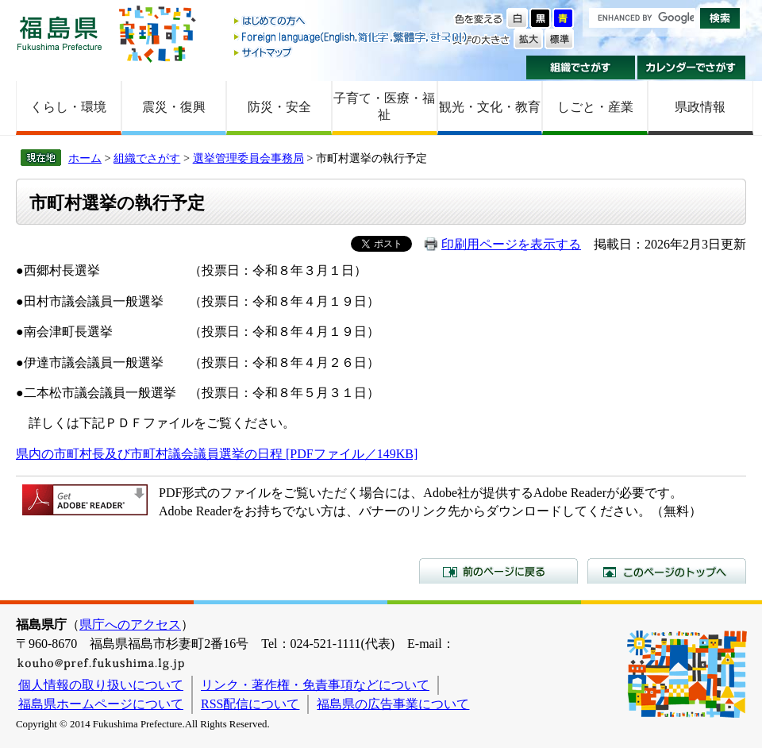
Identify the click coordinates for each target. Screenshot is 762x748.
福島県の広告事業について (393, 704)
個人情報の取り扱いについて (100, 685)
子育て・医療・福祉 (384, 106)
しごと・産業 (595, 107)
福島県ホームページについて (100, 704)
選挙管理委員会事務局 (248, 158)
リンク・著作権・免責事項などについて (315, 685)
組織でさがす (580, 67)
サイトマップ (352, 52)
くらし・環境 (68, 107)
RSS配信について (250, 704)
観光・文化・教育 (490, 107)
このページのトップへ (666, 571)
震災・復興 (174, 107)
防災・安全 (279, 107)
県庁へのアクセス (130, 624)
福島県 (59, 33)
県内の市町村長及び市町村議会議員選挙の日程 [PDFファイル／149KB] (217, 454)
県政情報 (700, 107)
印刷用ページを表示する (511, 244)
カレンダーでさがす (691, 67)
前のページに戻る (498, 571)
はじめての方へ (352, 21)
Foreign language (352, 36)
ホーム (85, 158)
